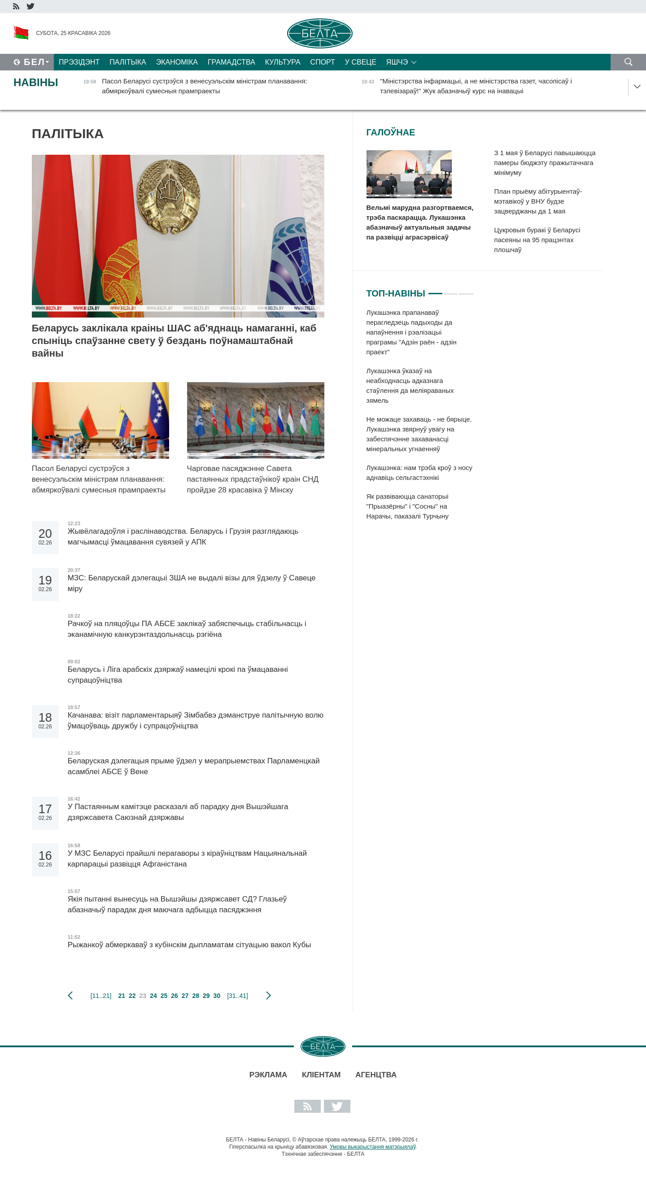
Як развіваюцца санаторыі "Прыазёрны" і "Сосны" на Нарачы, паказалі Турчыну (408, 506)
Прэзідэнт (79, 62)
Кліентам (321, 1075)
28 (195, 995)
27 (185, 995)
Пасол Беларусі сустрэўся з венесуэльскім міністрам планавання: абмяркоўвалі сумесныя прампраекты (99, 484)
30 (217, 995)
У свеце (360, 62)
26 (174, 995)
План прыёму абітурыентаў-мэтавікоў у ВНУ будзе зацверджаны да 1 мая (538, 201)
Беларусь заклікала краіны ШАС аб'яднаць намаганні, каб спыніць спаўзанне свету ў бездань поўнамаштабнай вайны (174, 340)
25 (164, 995)
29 (206, 995)
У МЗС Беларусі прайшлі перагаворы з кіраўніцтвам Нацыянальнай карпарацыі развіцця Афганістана (187, 858)
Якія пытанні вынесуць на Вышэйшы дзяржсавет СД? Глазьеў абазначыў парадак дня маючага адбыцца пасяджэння (177, 904)
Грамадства (231, 62)
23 (143, 995)
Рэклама (268, 1075)
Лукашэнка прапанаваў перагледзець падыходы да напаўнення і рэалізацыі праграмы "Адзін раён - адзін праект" (412, 332)
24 (153, 995)
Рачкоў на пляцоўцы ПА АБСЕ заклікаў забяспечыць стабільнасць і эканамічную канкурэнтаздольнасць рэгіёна (187, 629)
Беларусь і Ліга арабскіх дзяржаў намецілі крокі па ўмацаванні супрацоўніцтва (178, 674)
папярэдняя (70, 995)
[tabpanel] (420, 419)
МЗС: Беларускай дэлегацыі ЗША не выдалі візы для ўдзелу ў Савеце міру (192, 583)
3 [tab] (466, 289)
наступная (268, 995)
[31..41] (237, 995)
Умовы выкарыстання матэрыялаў (372, 1147)
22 (132, 995)
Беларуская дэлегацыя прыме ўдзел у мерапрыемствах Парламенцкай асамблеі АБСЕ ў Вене (194, 766)
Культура (283, 62)
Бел (34, 62)
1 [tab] (435, 289)
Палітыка (127, 62)
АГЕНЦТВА (376, 1075)
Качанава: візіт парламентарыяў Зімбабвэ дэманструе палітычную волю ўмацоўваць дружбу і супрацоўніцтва (195, 720)
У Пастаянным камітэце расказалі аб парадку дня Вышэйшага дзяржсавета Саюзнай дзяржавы (178, 812)
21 (121, 995)
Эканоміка (177, 62)
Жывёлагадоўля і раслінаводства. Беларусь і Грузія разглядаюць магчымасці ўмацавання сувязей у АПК (183, 536)
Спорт (322, 62)
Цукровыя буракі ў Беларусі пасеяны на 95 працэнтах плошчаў (537, 239)
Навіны (35, 82)
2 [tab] (451, 289)
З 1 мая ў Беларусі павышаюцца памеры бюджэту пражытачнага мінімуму (545, 162)
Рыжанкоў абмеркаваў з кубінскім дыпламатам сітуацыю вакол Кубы (189, 945)
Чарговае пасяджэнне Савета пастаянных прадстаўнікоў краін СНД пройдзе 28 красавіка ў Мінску (253, 479)
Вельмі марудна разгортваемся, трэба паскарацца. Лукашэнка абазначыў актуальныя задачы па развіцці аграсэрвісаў (420, 222)
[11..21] (101, 995)
